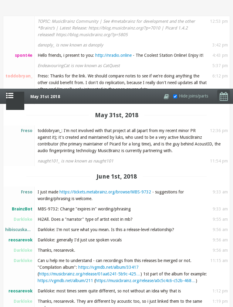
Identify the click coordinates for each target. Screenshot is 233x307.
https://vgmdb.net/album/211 (65, 191)
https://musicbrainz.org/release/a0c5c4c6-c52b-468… (146, 191)
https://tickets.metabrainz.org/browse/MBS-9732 (105, 103)
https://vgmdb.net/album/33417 (108, 178)
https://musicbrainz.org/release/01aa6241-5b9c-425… (89, 185)
